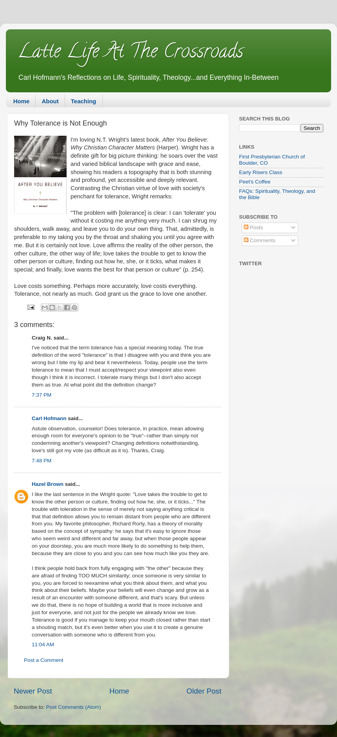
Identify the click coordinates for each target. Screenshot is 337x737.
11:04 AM (43, 644)
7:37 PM (41, 395)
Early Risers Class (260, 172)
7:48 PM (41, 461)
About (50, 101)
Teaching (83, 101)
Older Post (204, 691)
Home (21, 101)
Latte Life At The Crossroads (130, 53)
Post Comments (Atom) (73, 707)
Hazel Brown (47, 484)
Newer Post (33, 691)
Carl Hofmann (49, 418)
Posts (253, 227)
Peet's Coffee (254, 182)
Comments (259, 240)
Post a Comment (43, 660)
